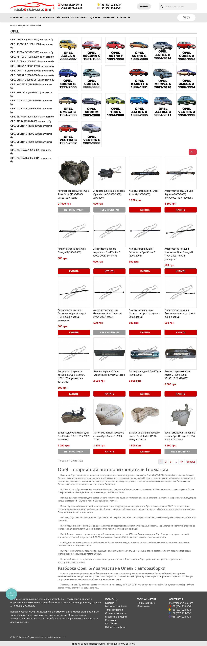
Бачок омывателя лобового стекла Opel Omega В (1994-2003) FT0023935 (180, 436)
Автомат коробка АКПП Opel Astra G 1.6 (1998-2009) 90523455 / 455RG (73, 194)
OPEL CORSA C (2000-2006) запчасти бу (32, 75)
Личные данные (146, 602)
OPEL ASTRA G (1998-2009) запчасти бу (32, 56)
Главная (13, 25)
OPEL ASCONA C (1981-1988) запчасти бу (31, 46)
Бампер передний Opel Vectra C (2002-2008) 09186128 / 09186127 (177, 375)
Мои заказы (143, 606)
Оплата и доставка (115, 613)
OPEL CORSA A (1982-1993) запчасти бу (32, 66)
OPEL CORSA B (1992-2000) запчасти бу (32, 70)
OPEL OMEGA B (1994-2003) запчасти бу (31, 110)
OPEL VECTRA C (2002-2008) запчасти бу (31, 143)
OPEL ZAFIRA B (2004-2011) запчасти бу (30, 159)
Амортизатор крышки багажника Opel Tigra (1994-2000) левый (144, 313)
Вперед (191, 461)
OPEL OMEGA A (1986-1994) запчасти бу (31, 102)
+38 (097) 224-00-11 (70, 8)
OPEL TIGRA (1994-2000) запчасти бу (30, 121)
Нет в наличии (74, 209)
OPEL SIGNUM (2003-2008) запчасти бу (32, 116)
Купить (145, 209)
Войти (144, 6)
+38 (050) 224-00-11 (70, 4)
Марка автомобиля (23, 17)
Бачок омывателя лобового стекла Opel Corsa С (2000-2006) (108, 436)
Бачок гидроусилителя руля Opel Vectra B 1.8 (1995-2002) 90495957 (73, 436)
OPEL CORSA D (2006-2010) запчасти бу (32, 79)
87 (181, 461)
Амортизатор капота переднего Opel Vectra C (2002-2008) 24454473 (106, 252)
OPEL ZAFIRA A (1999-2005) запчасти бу (30, 151)
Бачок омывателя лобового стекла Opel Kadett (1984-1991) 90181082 (144, 436)
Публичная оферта (115, 627)
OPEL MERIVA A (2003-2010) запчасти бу (31, 94)
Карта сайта (111, 623)
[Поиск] (178, 6)
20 (191, 152)
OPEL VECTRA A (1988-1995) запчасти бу (31, 127)
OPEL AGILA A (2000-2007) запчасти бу (31, 39)
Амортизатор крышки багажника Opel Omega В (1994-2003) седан (107, 313)
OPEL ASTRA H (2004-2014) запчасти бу (32, 61)
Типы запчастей (49, 17)
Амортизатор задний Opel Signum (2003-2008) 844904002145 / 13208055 (179, 194)
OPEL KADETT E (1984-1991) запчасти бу (31, 86)
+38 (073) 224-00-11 (109, 4)
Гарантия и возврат (75, 17)
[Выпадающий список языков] (190, 17)
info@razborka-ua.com (180, 602)
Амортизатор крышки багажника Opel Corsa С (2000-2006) (142, 252)
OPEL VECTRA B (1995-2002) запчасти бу (31, 135)
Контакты (123, 17)
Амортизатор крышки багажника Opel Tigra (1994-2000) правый (180, 313)
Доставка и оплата (102, 17)
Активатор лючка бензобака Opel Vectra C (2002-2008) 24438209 (109, 194)
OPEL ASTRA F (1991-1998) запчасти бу (31, 52)
